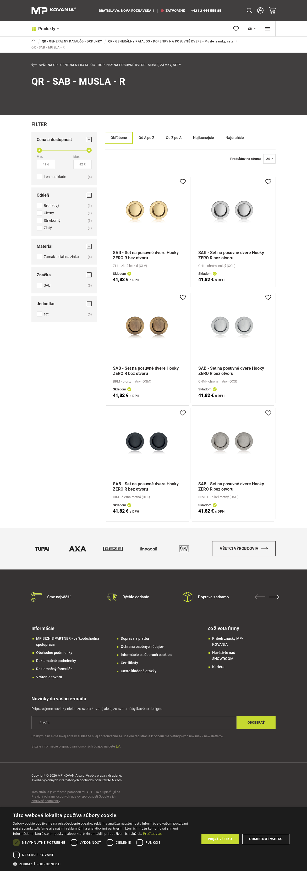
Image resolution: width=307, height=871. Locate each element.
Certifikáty (129, 663)
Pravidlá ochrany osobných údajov (56, 797)
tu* (118, 747)
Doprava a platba (135, 639)
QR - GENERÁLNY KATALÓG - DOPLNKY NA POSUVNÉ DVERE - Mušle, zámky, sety (170, 41)
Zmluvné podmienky (45, 801)
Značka (64, 274)
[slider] (39, 150)
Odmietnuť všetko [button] (266, 839)
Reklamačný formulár (54, 669)
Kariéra (218, 667)
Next (274, 597)
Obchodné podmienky (54, 653)
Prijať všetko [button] (220, 839)
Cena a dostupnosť (64, 139)
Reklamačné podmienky (56, 661)
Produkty (45, 28)
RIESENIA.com (110, 780)
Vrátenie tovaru (49, 677)
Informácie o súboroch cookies (146, 655)
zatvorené (173, 11)
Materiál (64, 246)
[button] (103, 864)
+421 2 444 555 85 (206, 11)
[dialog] (153, 839)
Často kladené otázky (138, 671)
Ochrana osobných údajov (142, 647)
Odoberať (256, 723)
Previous (260, 597)
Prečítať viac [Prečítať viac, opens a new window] (152, 833)
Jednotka (64, 303)
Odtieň (64, 195)
